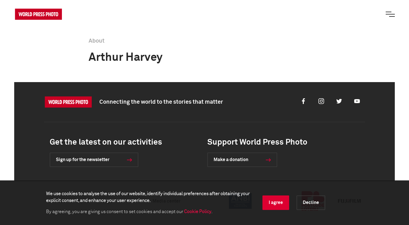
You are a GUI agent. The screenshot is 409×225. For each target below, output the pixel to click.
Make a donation (231, 159)
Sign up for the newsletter (82, 159)
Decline (311, 202)
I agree (276, 202)
